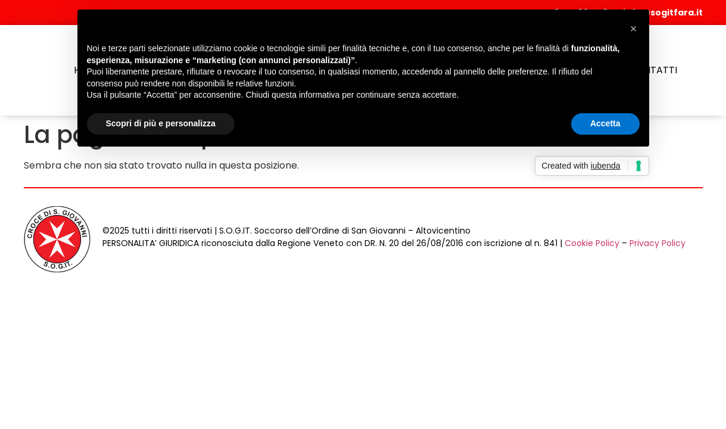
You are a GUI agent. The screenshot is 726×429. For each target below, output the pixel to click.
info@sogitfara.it (663, 12)
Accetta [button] (605, 123)
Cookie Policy (592, 243)
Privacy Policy (658, 243)
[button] (633, 28)
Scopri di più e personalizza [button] (161, 123)
